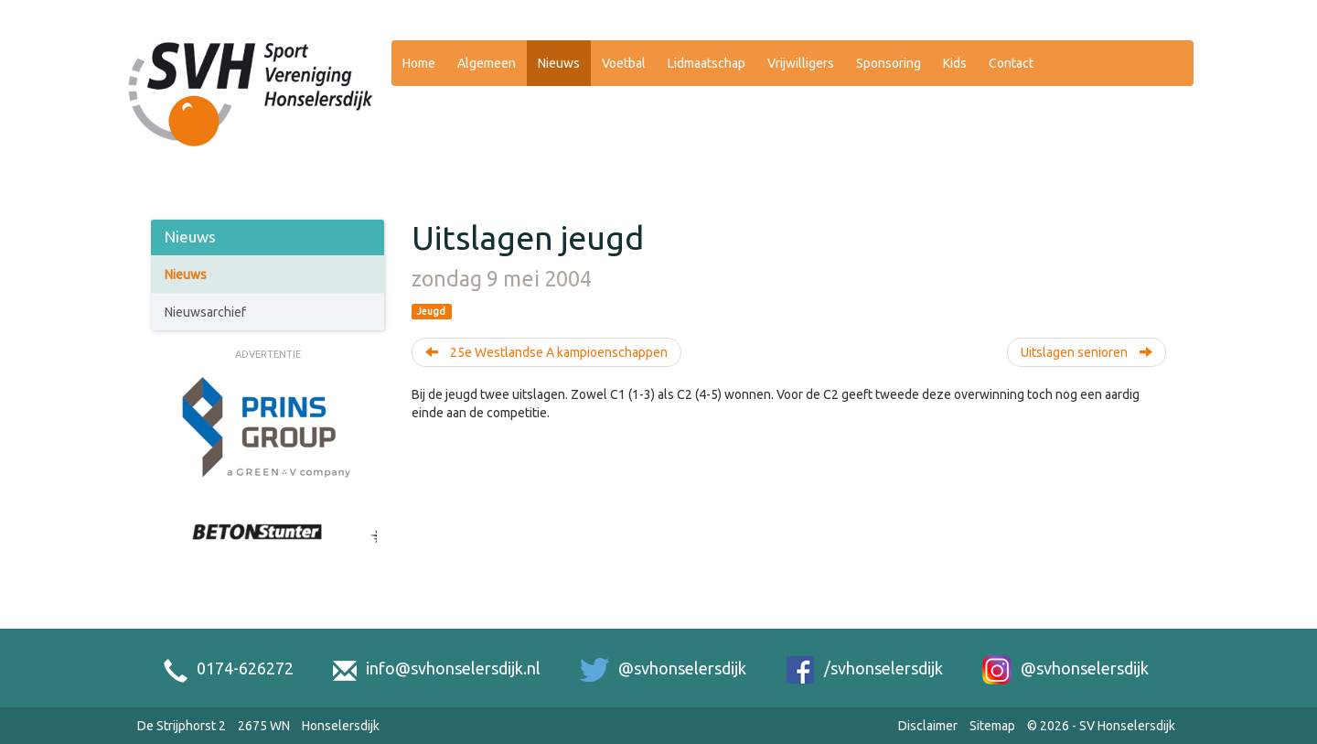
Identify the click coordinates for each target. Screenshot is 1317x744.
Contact (1011, 63)
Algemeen (486, 63)
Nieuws (559, 63)
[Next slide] (367, 552)
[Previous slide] (167, 552)
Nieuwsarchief (205, 312)
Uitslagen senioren (1086, 352)
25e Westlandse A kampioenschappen (546, 352)
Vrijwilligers (800, 63)
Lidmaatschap (706, 63)
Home (418, 63)
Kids (955, 63)
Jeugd (431, 311)
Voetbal (624, 63)
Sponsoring (888, 63)
